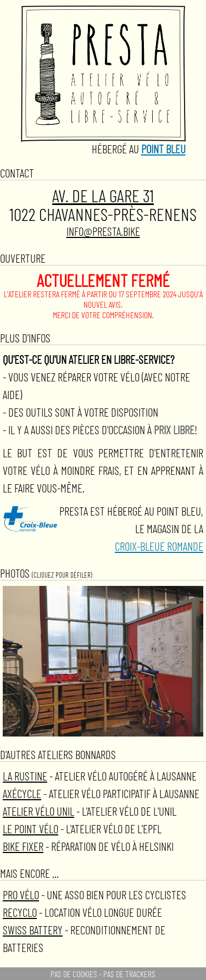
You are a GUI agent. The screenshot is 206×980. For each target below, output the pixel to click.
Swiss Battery (33, 929)
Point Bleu (163, 148)
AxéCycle (22, 793)
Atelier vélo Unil (38, 811)
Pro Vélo (21, 894)
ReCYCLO (20, 912)
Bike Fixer (23, 846)
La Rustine (25, 775)
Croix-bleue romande (159, 546)
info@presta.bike (103, 231)
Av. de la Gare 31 (103, 195)
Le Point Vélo (30, 828)
